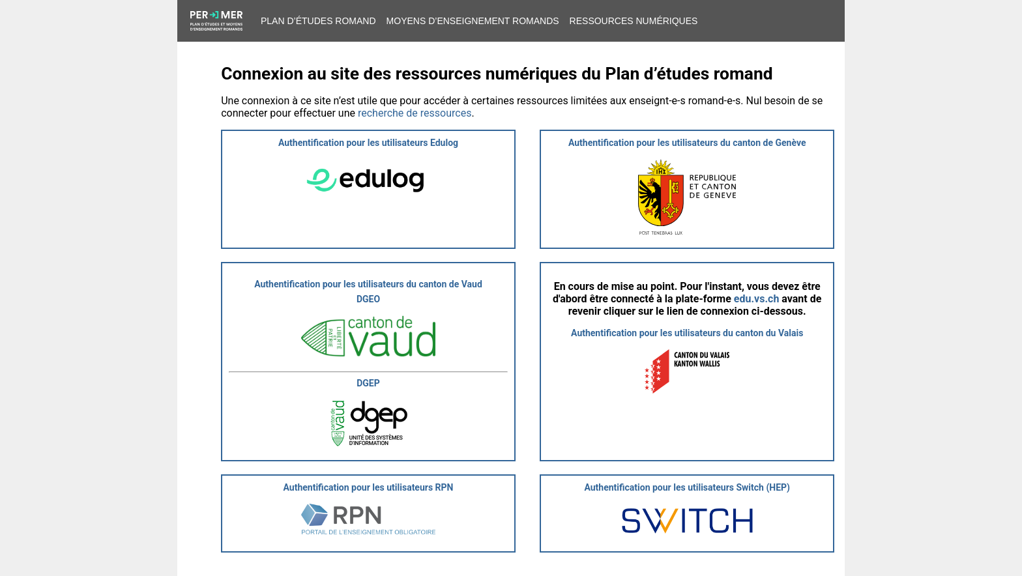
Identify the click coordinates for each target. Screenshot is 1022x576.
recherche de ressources (414, 113)
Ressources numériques (634, 21)
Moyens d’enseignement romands (473, 21)
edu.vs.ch (757, 299)
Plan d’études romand (318, 21)
